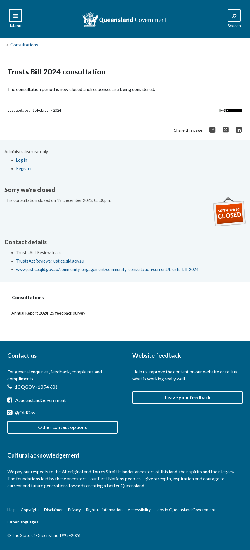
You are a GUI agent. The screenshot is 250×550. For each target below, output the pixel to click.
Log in (21, 160)
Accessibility (139, 509)
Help (11, 509)
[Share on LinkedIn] (239, 130)
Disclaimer (53, 509)
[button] (187, 397)
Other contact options (62, 427)
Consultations (24, 44)
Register (24, 168)
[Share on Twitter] (226, 129)
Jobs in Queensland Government (186, 509)
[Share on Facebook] (212, 130)
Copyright (30, 509)
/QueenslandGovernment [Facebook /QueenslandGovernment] (40, 400)
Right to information (104, 509)
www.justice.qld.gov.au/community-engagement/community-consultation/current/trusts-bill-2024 (107, 269)
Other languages (22, 521)
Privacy (74, 509)
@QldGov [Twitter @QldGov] (25, 412)
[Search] (15, 19)
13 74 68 (46, 387)
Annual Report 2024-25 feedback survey (48, 312)
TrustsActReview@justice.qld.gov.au (50, 261)
